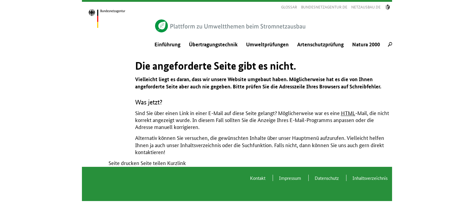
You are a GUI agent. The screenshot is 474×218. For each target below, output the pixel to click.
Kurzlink (176, 163)
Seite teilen (153, 163)
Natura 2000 (366, 44)
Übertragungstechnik (213, 44)
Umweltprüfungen (267, 44)
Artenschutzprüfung (320, 44)
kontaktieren (149, 152)
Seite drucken (124, 163)
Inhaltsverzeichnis (200, 145)
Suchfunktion (257, 145)
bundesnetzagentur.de (324, 7)
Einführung (167, 44)
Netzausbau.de (366, 7)
